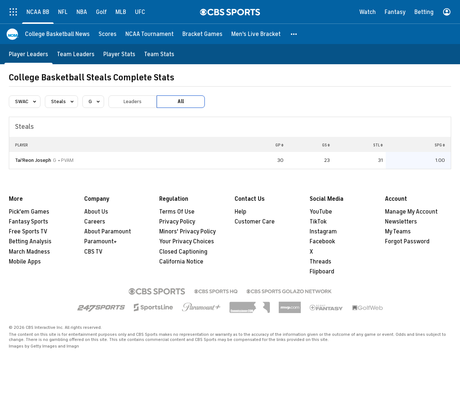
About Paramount (107, 231)
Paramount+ (100, 241)
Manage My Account (411, 211)
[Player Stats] (119, 54)
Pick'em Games (29, 211)
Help (240, 211)
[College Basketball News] (57, 34)
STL (378, 145)
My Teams (398, 231)
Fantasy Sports (28, 221)
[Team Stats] (159, 54)
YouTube (321, 211)
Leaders (133, 101)
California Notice (181, 261)
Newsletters (401, 221)
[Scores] (107, 34)
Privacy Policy (177, 221)
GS (326, 145)
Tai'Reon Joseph (33, 160)
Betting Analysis (30, 241)
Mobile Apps (25, 261)
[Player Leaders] (28, 54)
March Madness (29, 251)
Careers (94, 221)
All (181, 101)
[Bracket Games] (202, 34)
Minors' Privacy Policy (187, 231)
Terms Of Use (177, 211)
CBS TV (93, 251)
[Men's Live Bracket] (256, 34)
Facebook (322, 241)
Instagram (323, 231)
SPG (440, 145)
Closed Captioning (183, 251)
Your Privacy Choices (186, 241)
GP (279, 145)
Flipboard (322, 271)
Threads (320, 261)
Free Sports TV (28, 231)
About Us (96, 211)
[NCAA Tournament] (149, 34)
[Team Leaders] (76, 54)
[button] (294, 34)
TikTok (318, 221)
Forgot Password (407, 241)
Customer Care (255, 221)
